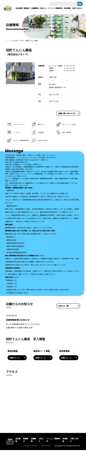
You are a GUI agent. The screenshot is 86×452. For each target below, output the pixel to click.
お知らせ (42, 9)
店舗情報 (34, 9)
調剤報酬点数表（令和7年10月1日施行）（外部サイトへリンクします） (29, 229)
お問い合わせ (77, 9)
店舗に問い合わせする (60, 115)
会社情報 (18, 9)
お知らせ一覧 (57, 306)
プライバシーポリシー (30, 448)
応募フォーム (14, 359)
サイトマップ (46, 448)
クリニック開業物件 (55, 9)
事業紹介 (26, 9)
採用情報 (67, 9)
